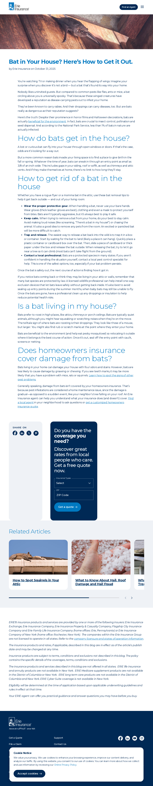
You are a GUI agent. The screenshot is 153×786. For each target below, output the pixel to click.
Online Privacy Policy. (65, 764)
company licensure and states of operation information (108, 638)
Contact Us (60, 744)
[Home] (20, 6)
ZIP (57, 490)
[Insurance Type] (73, 483)
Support (58, 737)
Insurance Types (63, 478)
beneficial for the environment (47, 121)
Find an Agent (128, 7)
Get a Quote (15, 737)
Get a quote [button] (66, 506)
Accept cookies (28, 773)
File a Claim (15, 744)
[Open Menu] (142, 7)
